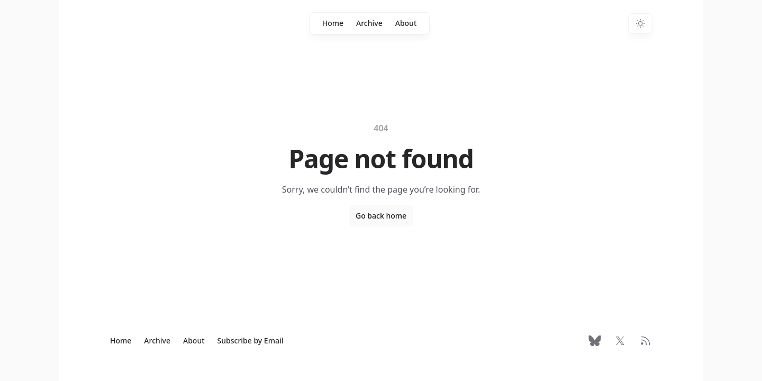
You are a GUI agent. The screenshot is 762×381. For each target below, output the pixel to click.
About (406, 23)
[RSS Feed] (645, 340)
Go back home (381, 216)
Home (332, 23)
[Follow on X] (620, 340)
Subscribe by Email (250, 340)
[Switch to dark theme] (640, 23)
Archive (369, 23)
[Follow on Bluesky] (594, 340)
